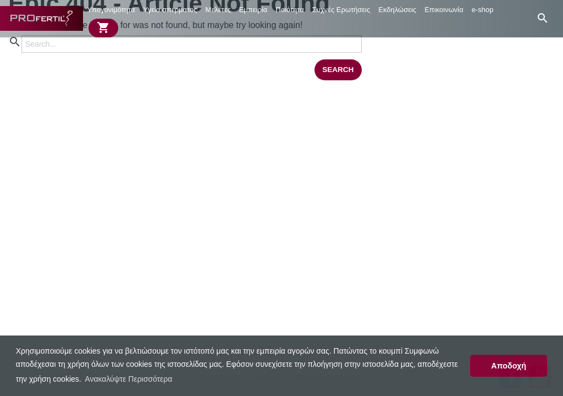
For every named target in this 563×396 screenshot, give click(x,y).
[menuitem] (111, 9)
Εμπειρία (253, 10)
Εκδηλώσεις (397, 10)
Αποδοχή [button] (508, 365)
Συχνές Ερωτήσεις (341, 10)
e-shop (483, 10)
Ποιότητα (289, 10)
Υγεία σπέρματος (170, 10)
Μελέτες (218, 10)
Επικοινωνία (443, 10)
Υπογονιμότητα (111, 10)
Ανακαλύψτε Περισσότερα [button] (128, 379)
